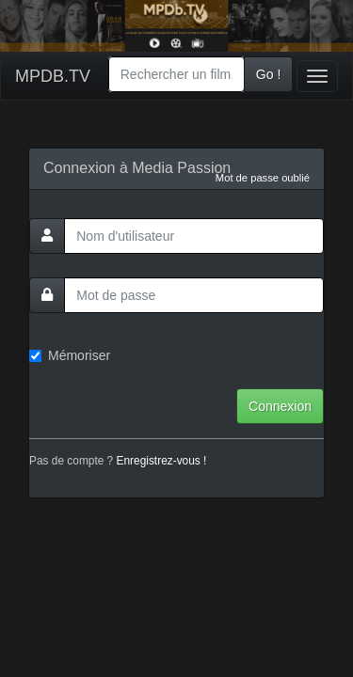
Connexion (280, 406)
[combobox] (176, 74)
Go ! (268, 74)
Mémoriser (69, 355)
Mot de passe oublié (263, 177)
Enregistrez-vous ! (162, 460)
